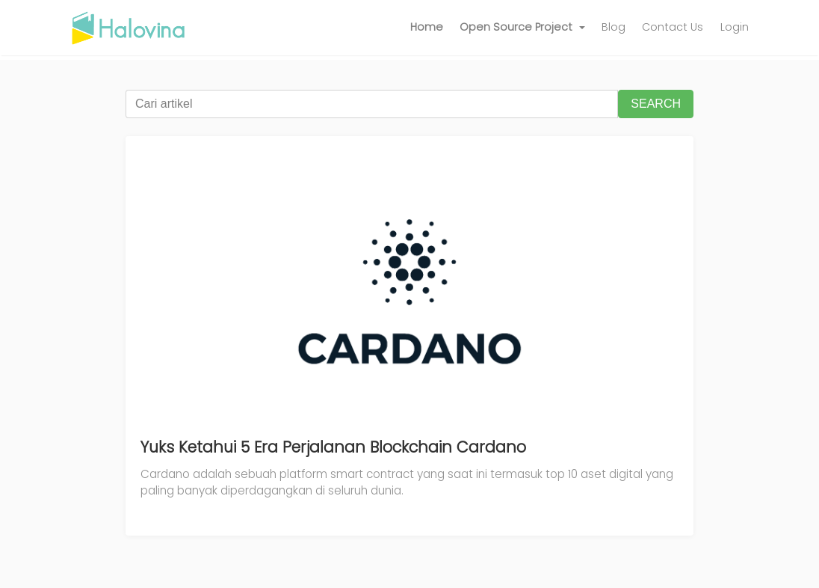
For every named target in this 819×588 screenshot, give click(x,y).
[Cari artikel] (372, 104)
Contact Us (672, 26)
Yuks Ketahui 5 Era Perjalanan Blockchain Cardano (333, 447)
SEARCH (656, 103)
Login (734, 26)
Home (426, 26)
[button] (522, 27)
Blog (613, 26)
